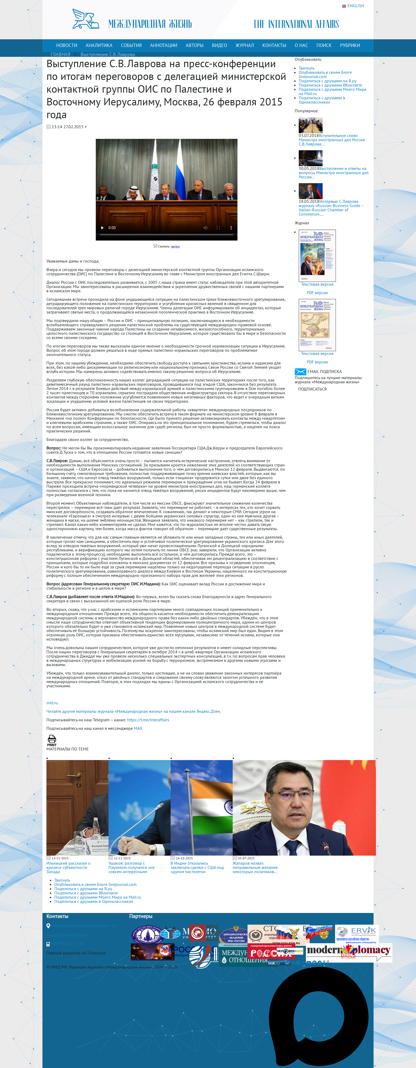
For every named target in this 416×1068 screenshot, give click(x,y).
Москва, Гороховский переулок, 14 (83, 925)
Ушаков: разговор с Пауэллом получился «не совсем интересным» (132, 867)
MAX (138, 728)
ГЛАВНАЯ (60, 54)
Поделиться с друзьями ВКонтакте (330, 85)
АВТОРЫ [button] (194, 45)
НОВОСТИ (66, 45)
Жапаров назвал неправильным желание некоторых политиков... (255, 867)
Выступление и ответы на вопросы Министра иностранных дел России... (334, 172)
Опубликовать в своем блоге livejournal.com (325, 74)
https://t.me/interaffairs (148, 719)
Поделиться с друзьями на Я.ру (327, 80)
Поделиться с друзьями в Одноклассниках (322, 100)
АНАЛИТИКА (99, 45)
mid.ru (52, 702)
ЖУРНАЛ (245, 45)
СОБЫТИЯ (131, 45)
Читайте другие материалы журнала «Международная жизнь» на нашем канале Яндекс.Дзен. (133, 711)
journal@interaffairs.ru (67, 935)
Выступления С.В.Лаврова (108, 54)
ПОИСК (324, 45)
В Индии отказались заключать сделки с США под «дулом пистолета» (197, 867)
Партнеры (140, 916)
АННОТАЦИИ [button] (163, 45)
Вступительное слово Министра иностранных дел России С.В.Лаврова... (332, 140)
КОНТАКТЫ (274, 45)
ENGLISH (353, 5)
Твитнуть (306, 68)
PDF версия (317, 292)
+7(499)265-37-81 (67, 943)
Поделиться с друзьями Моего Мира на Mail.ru (332, 91)
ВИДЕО (219, 45)
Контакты (57, 916)
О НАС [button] (301, 45)
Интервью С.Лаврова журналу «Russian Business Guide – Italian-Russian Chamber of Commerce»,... (331, 208)
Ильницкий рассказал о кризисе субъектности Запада (68, 867)
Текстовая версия (317, 284)
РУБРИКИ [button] (350, 45)
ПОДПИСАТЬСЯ (312, 389)
